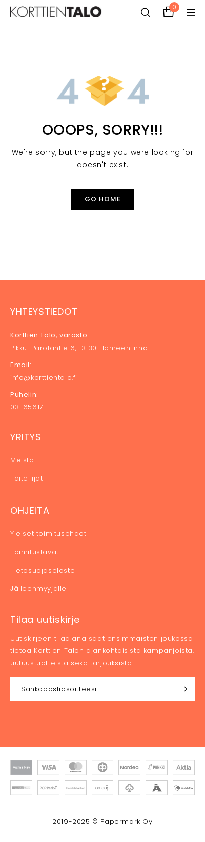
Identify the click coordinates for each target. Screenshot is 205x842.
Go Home (103, 199)
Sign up (182, 689)
